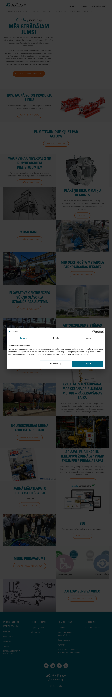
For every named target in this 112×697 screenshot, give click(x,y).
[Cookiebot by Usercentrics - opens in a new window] (94, 331)
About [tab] (88, 338)
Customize (55, 364)
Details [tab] (56, 338)
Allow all (88, 364)
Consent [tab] (23, 338)
